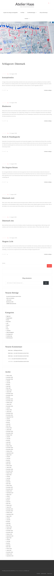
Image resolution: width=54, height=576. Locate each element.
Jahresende (8, 300)
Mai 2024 (8, 397)
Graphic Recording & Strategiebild (10, 12)
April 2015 (8, 545)
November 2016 (9, 510)
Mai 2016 (8, 521)
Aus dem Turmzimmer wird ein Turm (13, 296)
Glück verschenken (10, 298)
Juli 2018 (8, 476)
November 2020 (9, 433)
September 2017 (9, 492)
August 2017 (8, 494)
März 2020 (8, 444)
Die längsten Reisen (10, 167)
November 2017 (9, 489)
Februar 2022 (9, 409)
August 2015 (8, 537)
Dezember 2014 (9, 552)
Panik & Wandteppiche (11, 137)
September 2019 (9, 453)
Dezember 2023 (9, 399)
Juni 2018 (8, 478)
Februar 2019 (9, 465)
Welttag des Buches (18, 350)
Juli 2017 (8, 496)
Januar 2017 (8, 507)
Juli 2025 (8, 380)
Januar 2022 (8, 411)
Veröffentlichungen (31, 12)
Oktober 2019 (9, 451)
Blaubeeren (6, 106)
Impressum (49, 573)
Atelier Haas (24, 4)
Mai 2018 (8, 480)
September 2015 (9, 536)
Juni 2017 (8, 498)
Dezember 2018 (9, 469)
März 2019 (8, 463)
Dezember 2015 (9, 530)
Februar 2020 (9, 445)
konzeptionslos (8, 77)
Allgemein (8, 316)
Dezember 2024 (9, 393)
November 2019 (9, 449)
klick (46, 283)
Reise (7, 328)
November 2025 (9, 379)
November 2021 (9, 415)
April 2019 (8, 462)
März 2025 (8, 388)
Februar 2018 (9, 485)
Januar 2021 (8, 429)
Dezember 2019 (9, 447)
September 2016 (9, 514)
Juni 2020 (8, 438)
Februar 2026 (9, 375)
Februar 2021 (9, 427)
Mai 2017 (8, 500)
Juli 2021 (8, 418)
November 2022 (9, 406)
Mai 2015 (8, 543)
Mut (7, 327)
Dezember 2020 (9, 431)
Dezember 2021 (9, 413)
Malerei (7, 325)
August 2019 (8, 454)
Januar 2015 (8, 550)
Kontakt (26, 18)
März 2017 (8, 503)
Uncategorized (9, 334)
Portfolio (22, 12)
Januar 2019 (8, 467)
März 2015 (8, 546)
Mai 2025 (8, 384)
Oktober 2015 (9, 534)
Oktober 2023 (9, 402)
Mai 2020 (8, 440)
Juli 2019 (8, 456)
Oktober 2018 (9, 472)
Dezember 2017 (9, 487)
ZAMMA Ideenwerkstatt (11, 303)
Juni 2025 (8, 382)
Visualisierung (9, 336)
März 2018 (8, 483)
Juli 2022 (8, 408)
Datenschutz (43, 573)
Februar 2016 (9, 527)
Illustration (8, 321)
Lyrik (7, 323)
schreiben (8, 330)
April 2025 (8, 386)
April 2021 (8, 424)
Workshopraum (9, 337)
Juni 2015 (8, 541)
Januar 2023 (8, 404)
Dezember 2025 (9, 377)
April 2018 (8, 481)
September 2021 (9, 417)
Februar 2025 (9, 390)
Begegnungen (9, 318)
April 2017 (8, 501)
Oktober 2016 (9, 512)
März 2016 (8, 525)
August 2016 (8, 516)
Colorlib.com (26, 570)
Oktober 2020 (9, 435)
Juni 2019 (8, 458)
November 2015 (9, 532)
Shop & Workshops (44, 12)
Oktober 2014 (9, 554)
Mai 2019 (8, 460)
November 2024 (9, 395)
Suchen (3, 263)
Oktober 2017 (9, 491)
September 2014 (9, 555)
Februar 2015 (9, 548)
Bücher (7, 319)
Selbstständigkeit (10, 332)
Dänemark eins (8, 221)
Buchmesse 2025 (9, 301)
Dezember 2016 (9, 509)
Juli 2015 (8, 539)
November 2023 (9, 400)
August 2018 (8, 474)
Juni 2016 (8, 519)
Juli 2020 (8, 436)
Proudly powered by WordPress (8, 570)
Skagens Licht (7, 241)
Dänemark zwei (8, 198)
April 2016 (8, 523)
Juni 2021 (8, 420)
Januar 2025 (8, 391)
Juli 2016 (8, 518)
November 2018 (9, 471)
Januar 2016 (8, 528)
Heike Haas (10, 350)
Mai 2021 (8, 422)
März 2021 (8, 426)
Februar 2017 (9, 505)
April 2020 (8, 442)
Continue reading (48, 90)
